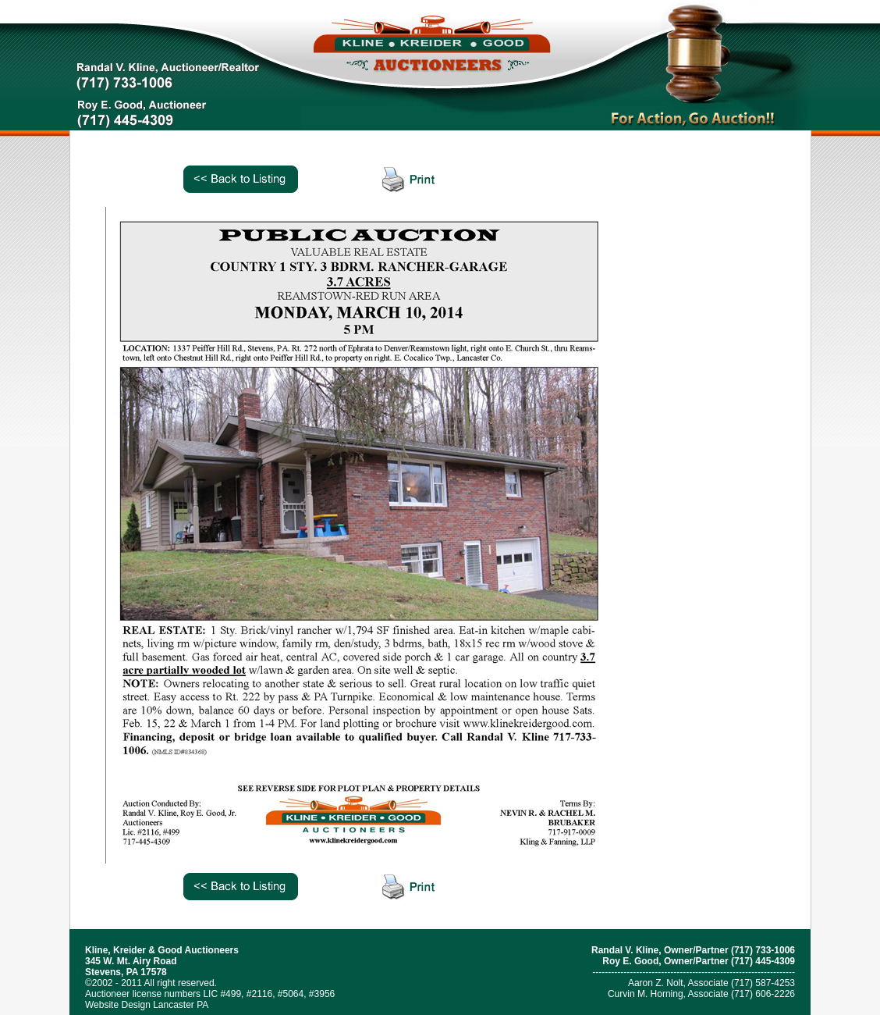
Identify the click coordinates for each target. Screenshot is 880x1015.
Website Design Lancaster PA (146, 1004)
